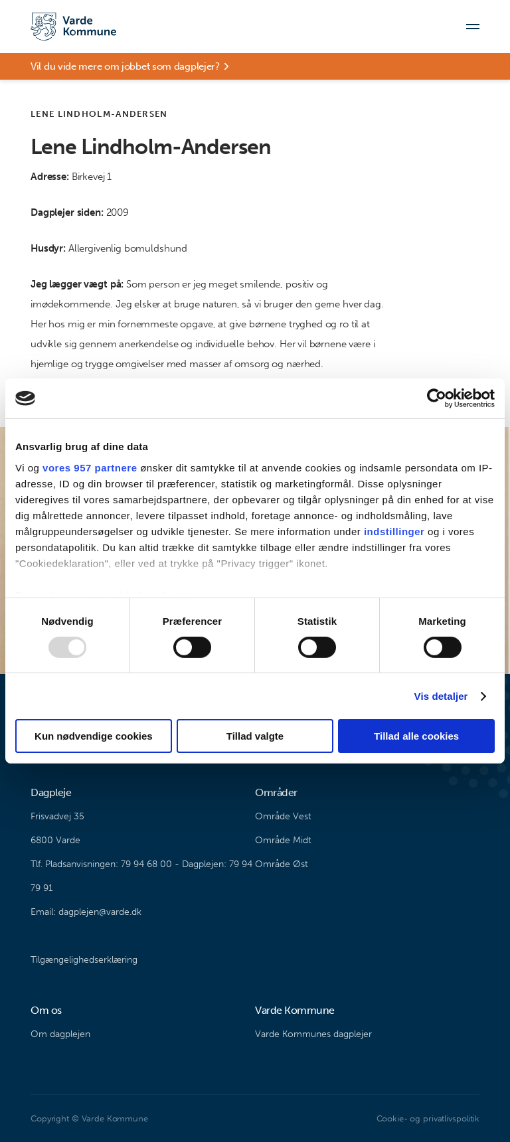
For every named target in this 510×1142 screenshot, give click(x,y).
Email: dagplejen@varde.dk (86, 912)
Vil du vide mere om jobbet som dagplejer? (125, 66)
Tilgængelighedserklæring (84, 959)
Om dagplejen (60, 1034)
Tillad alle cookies (416, 736)
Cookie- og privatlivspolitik (428, 1118)
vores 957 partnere (89, 467)
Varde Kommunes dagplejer (313, 1034)
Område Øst (281, 864)
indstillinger (394, 530)
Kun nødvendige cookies (94, 736)
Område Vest (283, 816)
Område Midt (283, 840)
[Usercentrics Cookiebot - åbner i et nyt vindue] (437, 398)
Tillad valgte (255, 736)
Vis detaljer (441, 696)
